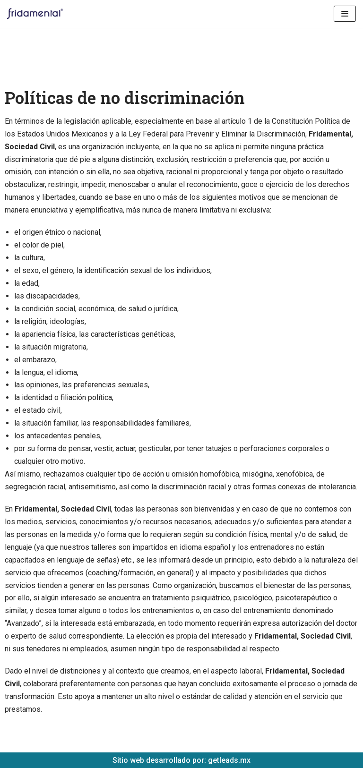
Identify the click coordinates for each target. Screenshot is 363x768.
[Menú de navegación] (345, 14)
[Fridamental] (38, 14)
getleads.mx (229, 760)
